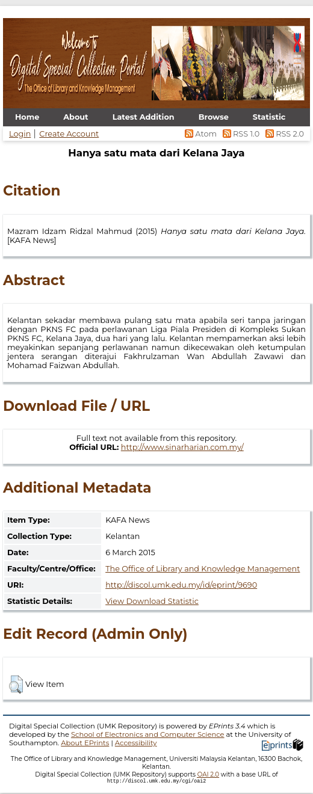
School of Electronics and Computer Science (148, 734)
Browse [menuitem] (214, 117)
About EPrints (85, 743)
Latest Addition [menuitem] (144, 117)
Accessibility (136, 743)
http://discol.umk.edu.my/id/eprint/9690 (181, 584)
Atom (200, 133)
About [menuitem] (75, 117)
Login (20, 133)
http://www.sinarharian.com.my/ (182, 447)
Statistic (269, 117)
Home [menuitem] (27, 117)
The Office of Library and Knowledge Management (202, 568)
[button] (16, 685)
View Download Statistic (152, 601)
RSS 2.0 (282, 133)
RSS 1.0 (239, 133)
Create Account (69, 133)
